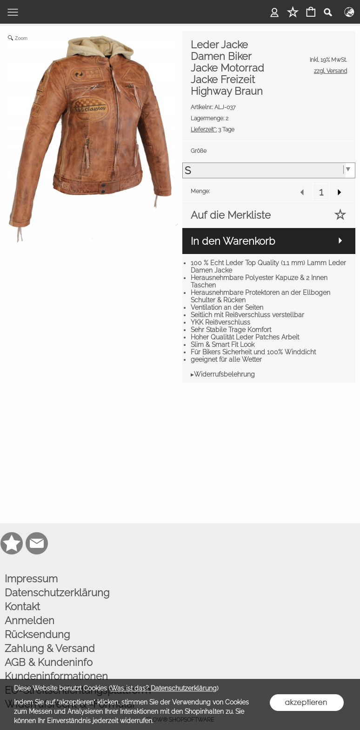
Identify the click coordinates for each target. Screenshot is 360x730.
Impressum (31, 579)
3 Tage (212, 129)
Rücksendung (37, 634)
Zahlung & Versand (50, 648)
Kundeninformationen (56, 676)
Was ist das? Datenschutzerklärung (164, 688)
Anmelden (29, 620)
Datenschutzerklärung (57, 593)
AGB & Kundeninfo (49, 662)
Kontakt (22, 606)
